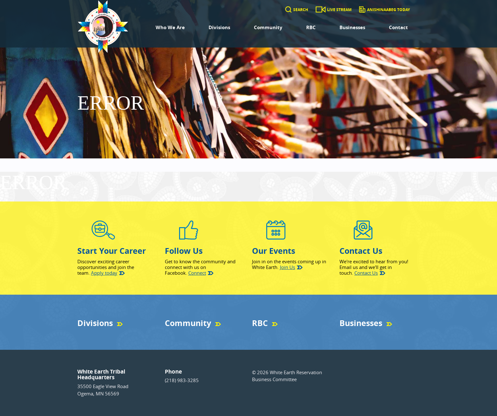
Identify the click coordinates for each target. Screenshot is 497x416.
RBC (311, 27)
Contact (398, 27)
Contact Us (366, 273)
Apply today (104, 273)
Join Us (287, 267)
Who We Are (170, 27)
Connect (197, 273)
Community (268, 27)
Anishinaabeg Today (388, 9)
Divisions (219, 27)
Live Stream (339, 9)
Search (300, 9)
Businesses (352, 27)
